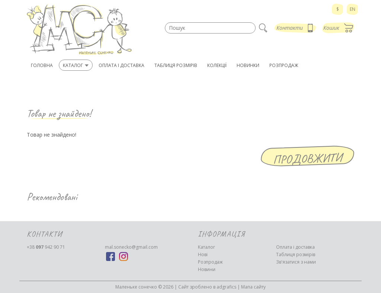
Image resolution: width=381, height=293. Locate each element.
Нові (203, 254)
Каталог (206, 247)
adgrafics (226, 287)
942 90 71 (46, 247)
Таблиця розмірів (295, 254)
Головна (42, 65)
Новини (206, 269)
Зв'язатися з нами (296, 262)
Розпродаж (210, 262)
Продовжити (308, 158)
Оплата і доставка (295, 247)
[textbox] (210, 28)
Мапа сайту (253, 287)
